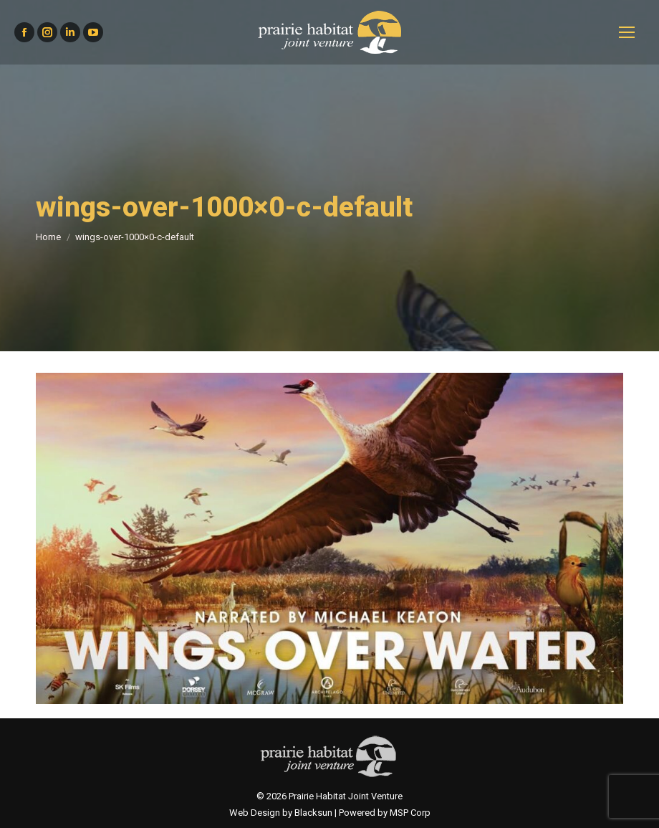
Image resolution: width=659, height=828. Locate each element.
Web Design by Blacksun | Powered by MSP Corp (329, 812)
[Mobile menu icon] (627, 32)
